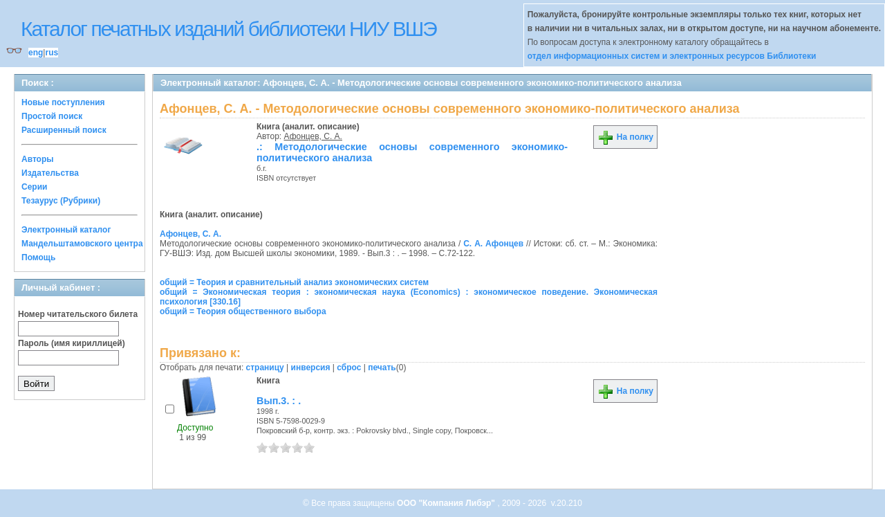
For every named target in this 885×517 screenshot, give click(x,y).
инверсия (310, 367)
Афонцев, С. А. (313, 136)
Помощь (38, 257)
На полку (625, 137)
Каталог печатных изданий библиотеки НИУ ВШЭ (228, 28)
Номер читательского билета (78, 314)
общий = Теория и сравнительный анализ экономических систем (294, 282)
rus (51, 52)
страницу (265, 367)
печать (382, 367)
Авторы (37, 159)
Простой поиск (51, 116)
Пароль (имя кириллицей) (71, 343)
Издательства (50, 173)
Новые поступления (63, 102)
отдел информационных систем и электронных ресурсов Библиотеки (672, 56)
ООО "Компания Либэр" (447, 503)
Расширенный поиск (63, 130)
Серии (34, 187)
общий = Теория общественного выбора (243, 311)
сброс (349, 367)
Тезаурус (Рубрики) (60, 201)
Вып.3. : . (279, 400)
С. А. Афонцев (493, 243)
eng (35, 52)
